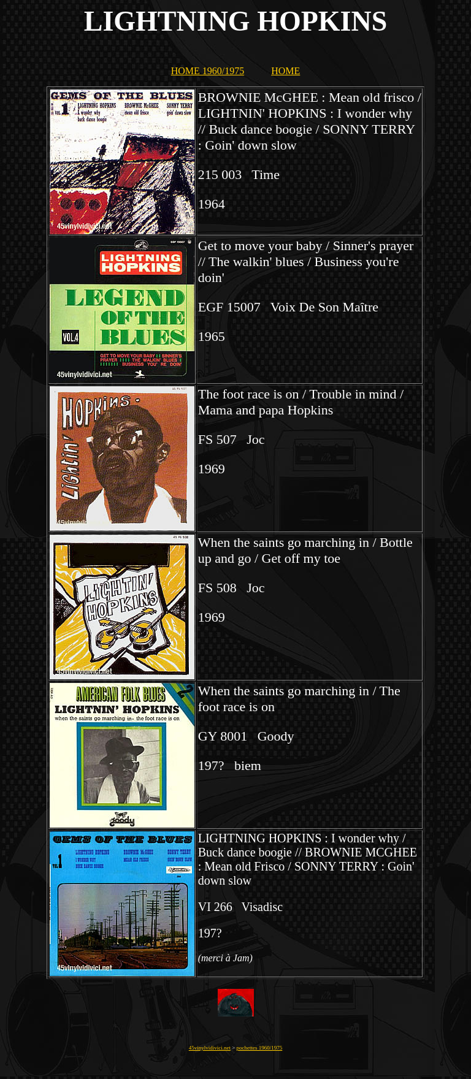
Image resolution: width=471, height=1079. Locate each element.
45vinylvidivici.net (210, 1048)
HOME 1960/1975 (208, 71)
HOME (285, 71)
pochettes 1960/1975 (260, 1048)
